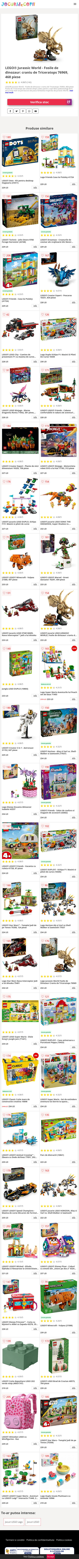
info (35, 187)
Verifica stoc (51, 102)
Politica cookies (64, 1539)
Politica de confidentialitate (40, 1539)
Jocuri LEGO (33, 1521)
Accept (50, 1556)
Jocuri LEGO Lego (14, 1521)
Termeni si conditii (15, 1539)
